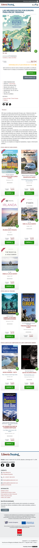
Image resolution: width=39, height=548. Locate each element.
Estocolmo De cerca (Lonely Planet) (10, 177)
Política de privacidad (6, 496)
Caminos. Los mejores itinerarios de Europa (9, 318)
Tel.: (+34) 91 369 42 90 (8, 477)
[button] (33, 5)
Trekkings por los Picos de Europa (28, 326)
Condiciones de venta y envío (8, 492)
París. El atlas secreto (29, 224)
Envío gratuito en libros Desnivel (9, 494)
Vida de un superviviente (29, 372)
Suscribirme (5, 510)
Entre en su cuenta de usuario (30, 1)
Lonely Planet (11, 83)
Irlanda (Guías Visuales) (10, 230)
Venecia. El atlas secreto (9, 274)
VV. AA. (5, 53)
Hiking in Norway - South (10, 372)
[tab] (4, 110)
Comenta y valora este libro (9, 57)
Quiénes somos (5, 490)
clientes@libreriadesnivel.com (9, 480)
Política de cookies (5, 497)
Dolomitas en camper (29, 177)
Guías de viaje (6, 98)
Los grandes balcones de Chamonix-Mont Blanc (9, 427)
